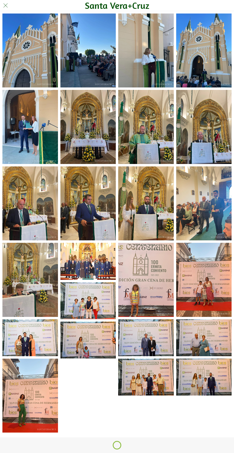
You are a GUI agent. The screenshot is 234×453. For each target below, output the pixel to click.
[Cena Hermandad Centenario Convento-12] (204, 203)
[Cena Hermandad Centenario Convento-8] (204, 127)
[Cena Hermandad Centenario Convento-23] (146, 377)
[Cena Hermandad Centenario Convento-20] (204, 337)
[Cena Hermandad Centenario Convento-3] (146, 50)
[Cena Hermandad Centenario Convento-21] (30, 396)
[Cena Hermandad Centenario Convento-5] (30, 127)
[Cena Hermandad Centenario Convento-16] (204, 280)
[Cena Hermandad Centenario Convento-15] (146, 280)
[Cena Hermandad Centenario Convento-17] (30, 337)
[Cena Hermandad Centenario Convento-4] (204, 50)
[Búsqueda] (218, 5)
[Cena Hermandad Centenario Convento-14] (88, 261)
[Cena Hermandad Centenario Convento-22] (88, 340)
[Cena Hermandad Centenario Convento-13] (30, 280)
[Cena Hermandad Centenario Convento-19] (146, 337)
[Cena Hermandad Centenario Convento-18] (88, 300)
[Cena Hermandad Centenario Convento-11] (146, 203)
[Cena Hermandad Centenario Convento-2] (88, 50)
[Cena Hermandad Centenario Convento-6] (88, 127)
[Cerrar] (5, 5)
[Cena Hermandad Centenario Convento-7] (146, 127)
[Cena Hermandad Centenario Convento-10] (88, 203)
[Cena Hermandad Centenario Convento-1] (30, 50)
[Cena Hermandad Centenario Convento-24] (204, 377)
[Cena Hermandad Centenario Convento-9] (30, 203)
